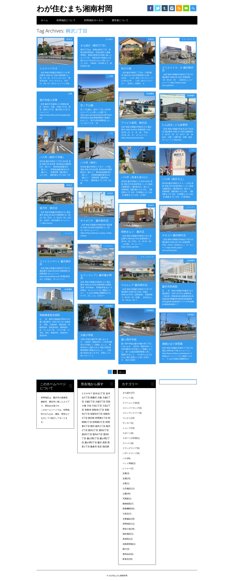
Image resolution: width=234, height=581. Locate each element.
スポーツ (128, 433)
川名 (89, 405)
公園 (111, 76)
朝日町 (91, 418)
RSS (179, 8)
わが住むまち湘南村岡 (74, 8)
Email (186, 8)
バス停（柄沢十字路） (52, 157)
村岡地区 (128, 524)
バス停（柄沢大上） (173, 179)
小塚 (84, 405)
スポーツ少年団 (131, 438)
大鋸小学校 (86, 335)
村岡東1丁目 (101, 418)
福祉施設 (128, 534)
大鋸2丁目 (90, 401)
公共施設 (128, 488)
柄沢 (92, 426)
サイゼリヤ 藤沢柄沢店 (94, 220)
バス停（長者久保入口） (135, 177)
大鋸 (99, 397)
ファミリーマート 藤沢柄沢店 (55, 263)
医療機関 (150, 93)
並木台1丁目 (99, 393)
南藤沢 (93, 397)
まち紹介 (109, 39)
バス (70, 128)
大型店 (127, 514)
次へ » (121, 372)
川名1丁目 (97, 405)
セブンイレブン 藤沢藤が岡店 (96, 276)
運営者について (120, 20)
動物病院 (128, 504)
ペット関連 (129, 463)
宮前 (108, 401)
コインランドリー (132, 413)
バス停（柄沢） (89, 162)
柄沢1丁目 (100, 426)
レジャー (128, 468)
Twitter (157, 8)
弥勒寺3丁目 (96, 414)
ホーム (44, 20)
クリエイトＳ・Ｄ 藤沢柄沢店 (177, 69)
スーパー (191, 207)
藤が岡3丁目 (91, 442)
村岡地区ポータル (93, 20)
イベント (128, 398)
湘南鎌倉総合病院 (50, 315)
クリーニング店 (131, 403)
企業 (126, 483)
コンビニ (68, 233)
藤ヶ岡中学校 (129, 339)
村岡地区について (66, 20)
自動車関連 (129, 544)
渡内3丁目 (87, 434)
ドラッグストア (188, 39)
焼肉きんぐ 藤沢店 (132, 231)
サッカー (128, 423)
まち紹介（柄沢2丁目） (93, 45)
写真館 (127, 498)
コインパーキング (132, 408)
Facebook (150, 8)
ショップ (128, 428)
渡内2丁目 (104, 430)
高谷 (99, 446)
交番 (70, 93)
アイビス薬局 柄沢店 (134, 122)
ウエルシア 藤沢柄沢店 (134, 285)
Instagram (172, 8)
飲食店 (69, 39)
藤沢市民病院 (169, 286)
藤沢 (99, 442)
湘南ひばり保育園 (172, 343)
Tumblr (165, 8)
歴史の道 (128, 529)
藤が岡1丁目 (93, 438)
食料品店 (128, 554)
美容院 (127, 539)
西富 (105, 442)
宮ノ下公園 (86, 105)
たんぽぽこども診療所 (175, 124)
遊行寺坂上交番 (48, 99)
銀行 (126, 549)
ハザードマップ (131, 453)
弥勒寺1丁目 (98, 410)
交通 (126, 478)
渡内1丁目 (93, 430)
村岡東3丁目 (98, 422)
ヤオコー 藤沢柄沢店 (174, 235)
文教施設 (109, 305)
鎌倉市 (93, 446)
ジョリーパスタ (48, 68)
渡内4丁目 (97, 434)
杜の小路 (126, 68)
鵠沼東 (106, 446)
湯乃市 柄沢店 (48, 208)
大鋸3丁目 (100, 401)
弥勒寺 (88, 410)
